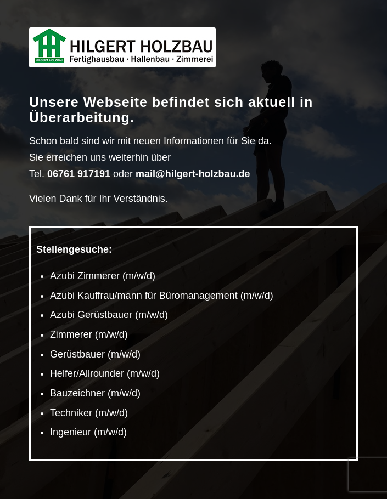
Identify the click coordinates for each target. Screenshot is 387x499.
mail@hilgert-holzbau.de (193, 173)
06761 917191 (78, 173)
